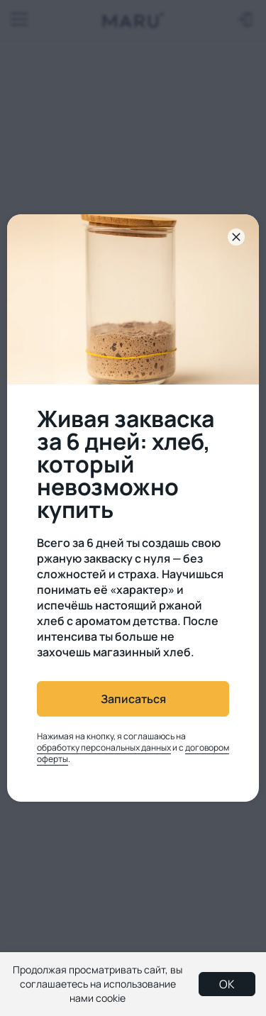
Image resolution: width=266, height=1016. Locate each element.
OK (227, 984)
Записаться (133, 699)
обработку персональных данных (104, 747)
